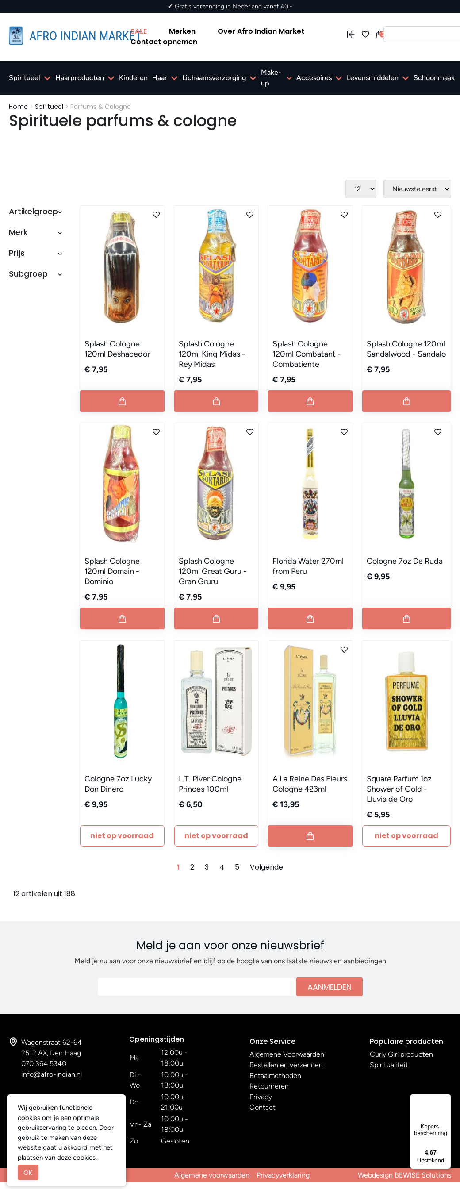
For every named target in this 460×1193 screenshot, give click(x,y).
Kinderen (133, 77)
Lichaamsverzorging (214, 77)
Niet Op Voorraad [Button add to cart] (122, 836)
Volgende (266, 867)
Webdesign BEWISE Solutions (404, 1175)
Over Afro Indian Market (261, 31)
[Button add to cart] (122, 401)
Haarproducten (79, 77)
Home (18, 106)
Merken (182, 31)
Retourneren (269, 1086)
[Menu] (446, 1099)
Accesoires (314, 77)
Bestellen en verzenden (286, 1065)
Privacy (260, 1097)
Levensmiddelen (373, 77)
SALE (138, 31)
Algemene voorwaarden (211, 1175)
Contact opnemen (163, 42)
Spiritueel (24, 77)
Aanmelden (329, 987)
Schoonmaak (434, 77)
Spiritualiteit (389, 1065)
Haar (159, 77)
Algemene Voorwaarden (286, 1054)
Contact (262, 1107)
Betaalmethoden (275, 1075)
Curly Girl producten (401, 1054)
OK (28, 1172)
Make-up (271, 77)
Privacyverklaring (283, 1175)
